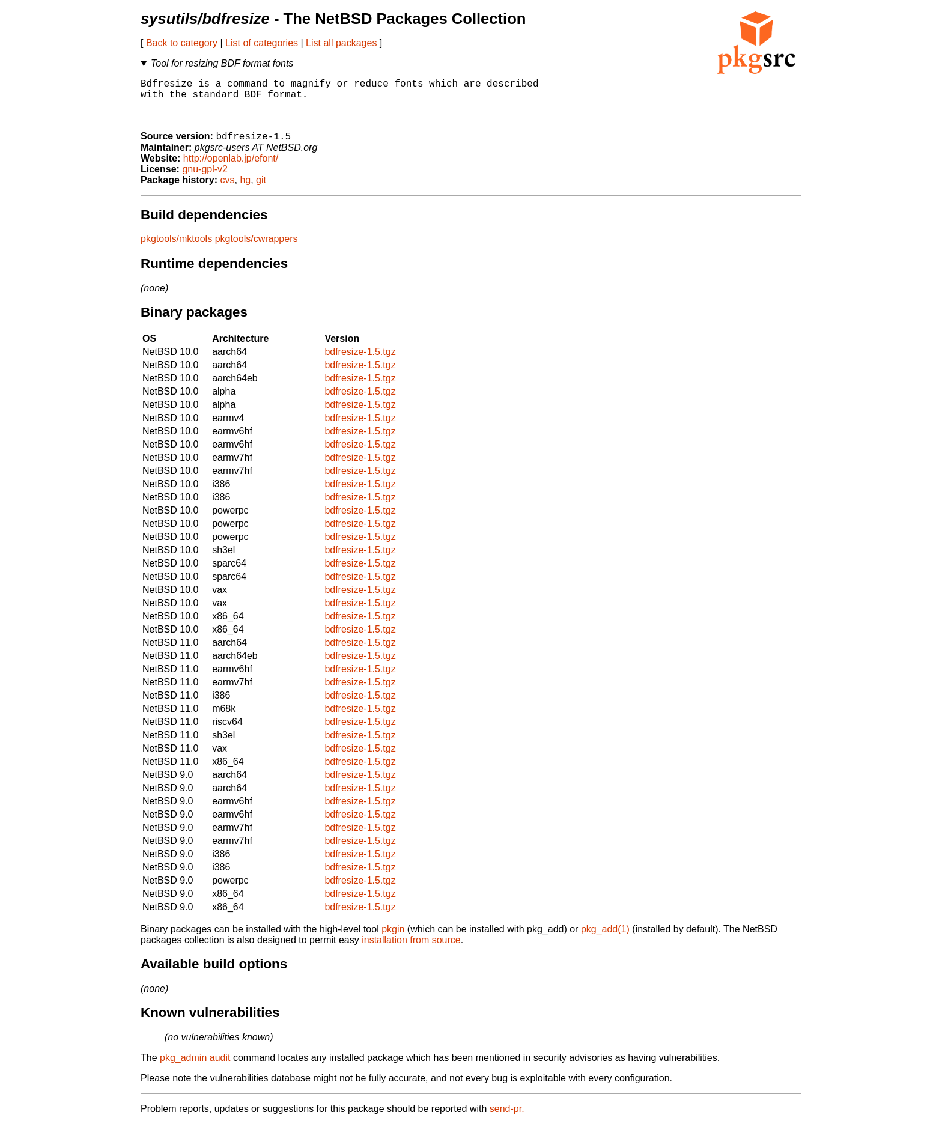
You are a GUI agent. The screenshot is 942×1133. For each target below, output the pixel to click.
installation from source (411, 949)
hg (245, 189)
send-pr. (507, 1118)
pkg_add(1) (605, 938)
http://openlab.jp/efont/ (230, 167)
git (261, 189)
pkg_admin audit (195, 1067)
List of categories (261, 43)
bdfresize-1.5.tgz (359, 361)
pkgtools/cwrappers (256, 248)
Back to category (181, 43)
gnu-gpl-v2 (205, 178)
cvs (227, 189)
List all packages (341, 43)
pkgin (392, 938)
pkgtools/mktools (176, 248)
